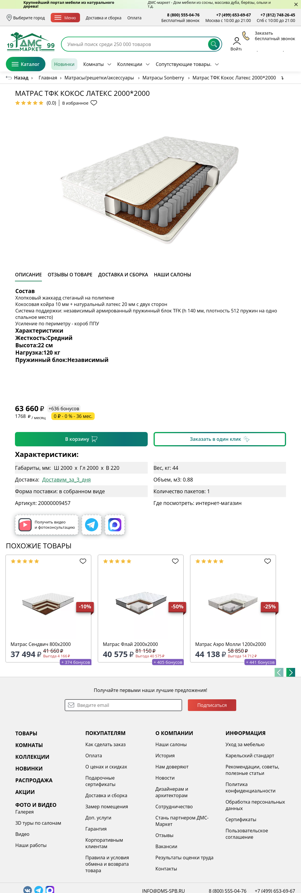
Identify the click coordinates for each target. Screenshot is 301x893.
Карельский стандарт (249, 755)
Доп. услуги (98, 817)
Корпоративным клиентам (104, 843)
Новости (165, 778)
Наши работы (31, 845)
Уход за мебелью (244, 744)
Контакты (166, 868)
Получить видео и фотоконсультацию (46, 524)
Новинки (64, 64)
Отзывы (164, 835)
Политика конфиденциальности (250, 787)
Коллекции (129, 64)
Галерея (24, 812)
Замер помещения (106, 806)
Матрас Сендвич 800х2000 (41, 644)
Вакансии (166, 846)
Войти (236, 44)
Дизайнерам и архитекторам (171, 792)
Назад (21, 77)
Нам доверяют (171, 766)
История (165, 755)
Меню (65, 18)
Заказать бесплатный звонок (268, 64)
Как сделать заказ (105, 744)
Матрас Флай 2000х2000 (130, 644)
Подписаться (212, 705)
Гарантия (96, 829)
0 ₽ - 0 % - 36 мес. (73, 416)
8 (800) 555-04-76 (183, 15)
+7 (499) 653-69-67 (233, 15)
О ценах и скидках (106, 766)
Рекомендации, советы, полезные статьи (252, 769)
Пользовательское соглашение (246, 833)
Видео (22, 834)
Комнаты (93, 64)
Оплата (134, 18)
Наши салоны (171, 744)
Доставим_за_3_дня (66, 479)
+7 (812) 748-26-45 (278, 15)
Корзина (286, 44)
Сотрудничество (174, 806)
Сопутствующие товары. (183, 64)
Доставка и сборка (104, 18)
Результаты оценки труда (184, 857)
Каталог (26, 64)
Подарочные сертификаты (100, 781)
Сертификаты (240, 819)
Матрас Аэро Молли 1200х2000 (230, 644)
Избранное (260, 44)
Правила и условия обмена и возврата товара (107, 864)
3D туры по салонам (38, 823)
